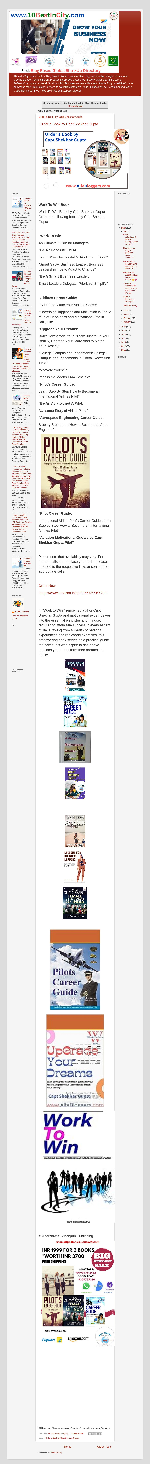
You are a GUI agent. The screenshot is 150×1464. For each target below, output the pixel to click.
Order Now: (48, 586)
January (127, 322)
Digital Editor (27, 396)
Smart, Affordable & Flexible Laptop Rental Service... (130, 239)
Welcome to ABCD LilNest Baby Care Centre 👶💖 (130, 276)
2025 (123, 327)
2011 (123, 350)
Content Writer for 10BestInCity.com (27, 204)
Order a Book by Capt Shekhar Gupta (60, 116)
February (128, 318)
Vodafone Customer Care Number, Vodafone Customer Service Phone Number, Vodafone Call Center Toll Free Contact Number (21, 239)
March (127, 314)
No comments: (77, 1434)
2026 (123, 228)
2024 (123, 330)
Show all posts (75, 106)
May (126, 231)
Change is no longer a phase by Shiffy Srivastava (129, 253)
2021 (123, 338)
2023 (123, 334)
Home (67, 1446)
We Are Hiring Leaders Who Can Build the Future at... (130, 265)
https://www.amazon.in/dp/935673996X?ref (73, 593)
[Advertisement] (21, 143)
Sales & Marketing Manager (128, 299)
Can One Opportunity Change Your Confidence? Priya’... (130, 288)
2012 (123, 346)
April (126, 310)
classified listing (130, 305)
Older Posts (104, 1446)
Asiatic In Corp (22, 612)
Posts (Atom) (56, 1453)
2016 (123, 342)
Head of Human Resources (27, 562)
